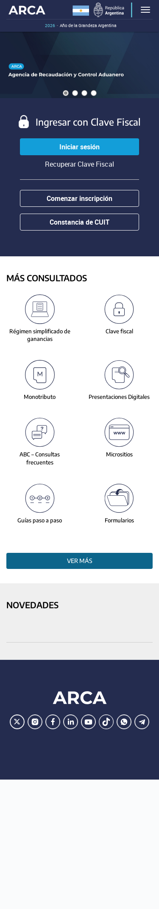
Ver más (79, 560)
